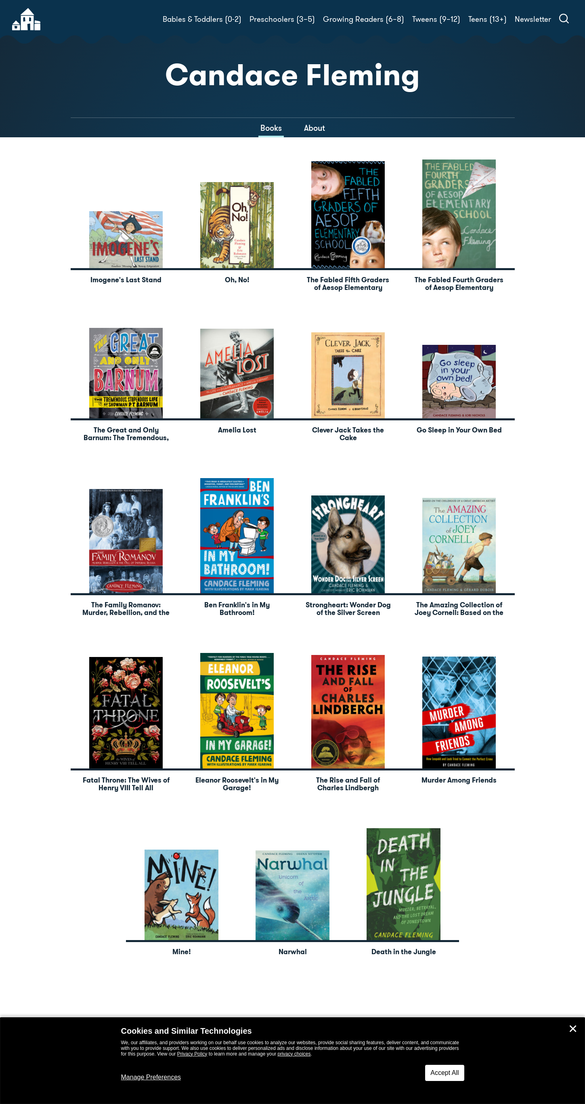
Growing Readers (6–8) (363, 19)
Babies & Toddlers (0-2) (202, 19)
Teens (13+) (487, 19)
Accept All (444, 1072)
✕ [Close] (573, 1029)
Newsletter (533, 19)
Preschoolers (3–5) (282, 19)
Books (271, 128)
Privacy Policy (192, 1054)
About (314, 128)
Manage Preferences (151, 1077)
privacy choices (293, 1054)
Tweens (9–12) (436, 19)
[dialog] (292, 1061)
